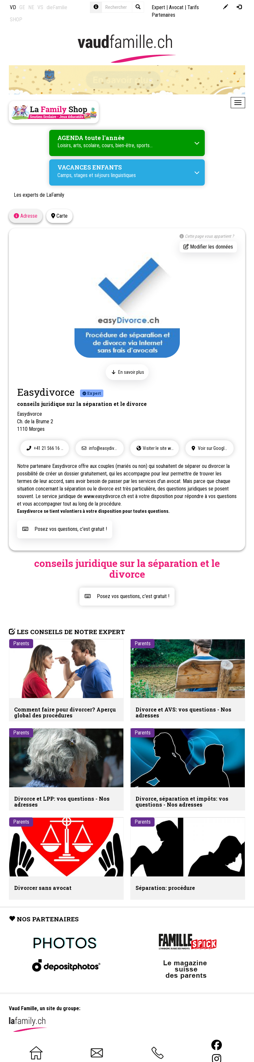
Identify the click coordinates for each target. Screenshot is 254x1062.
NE (31, 7)
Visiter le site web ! (156, 448)
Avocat (176, 7)
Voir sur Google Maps (212, 448)
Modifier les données (208, 247)
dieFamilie (57, 7)
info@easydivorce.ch (102, 448)
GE (22, 7)
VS (40, 7)
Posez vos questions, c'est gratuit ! (64, 529)
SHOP (16, 19)
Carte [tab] (59, 216)
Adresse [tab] (25, 216)
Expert (158, 7)
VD (13, 7)
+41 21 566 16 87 (45, 448)
